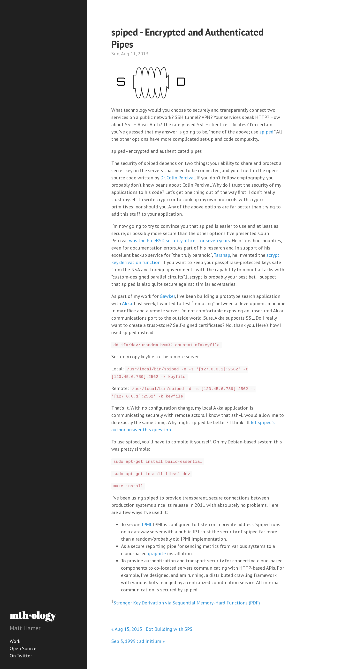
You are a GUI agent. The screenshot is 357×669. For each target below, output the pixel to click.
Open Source (23, 648)
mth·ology (33, 615)
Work (15, 641)
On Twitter (21, 656)
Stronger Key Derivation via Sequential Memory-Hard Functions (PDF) (187, 602)
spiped (266, 132)
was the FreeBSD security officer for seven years (179, 240)
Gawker (167, 296)
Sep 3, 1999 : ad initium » (138, 641)
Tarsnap (222, 255)
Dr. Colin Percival (177, 178)
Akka (127, 303)
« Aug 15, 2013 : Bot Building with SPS (151, 629)
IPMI (146, 524)
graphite (157, 553)
